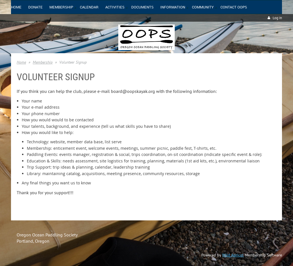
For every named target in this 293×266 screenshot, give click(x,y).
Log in (277, 17)
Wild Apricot (233, 255)
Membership (43, 62)
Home (21, 62)
